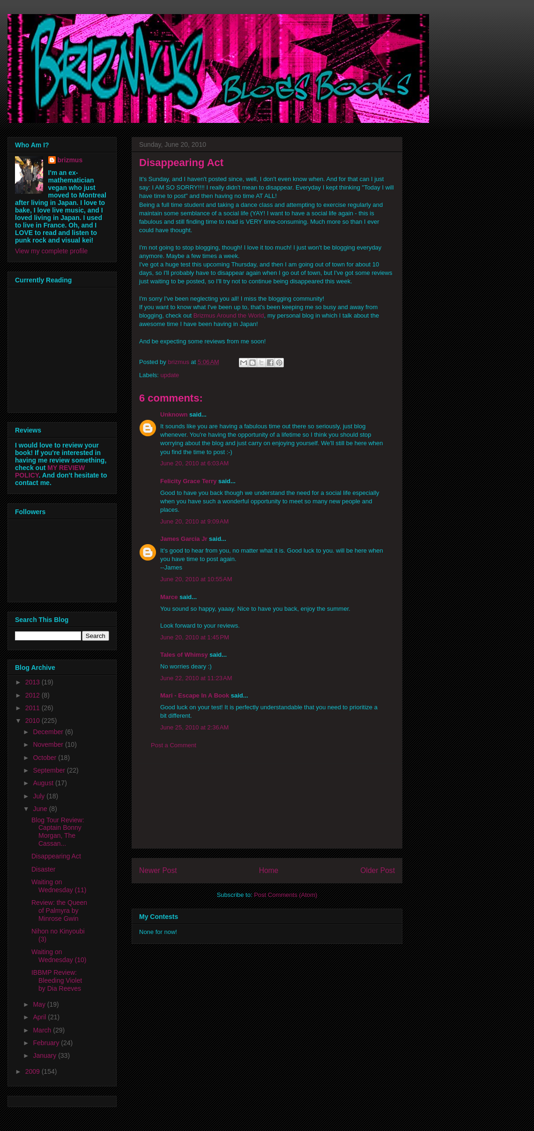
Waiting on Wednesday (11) (58, 886)
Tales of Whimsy (184, 654)
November (49, 744)
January (45, 1055)
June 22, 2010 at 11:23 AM (196, 678)
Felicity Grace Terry (188, 481)
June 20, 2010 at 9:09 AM (194, 521)
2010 (33, 720)
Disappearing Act (56, 856)
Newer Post (158, 870)
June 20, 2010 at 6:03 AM (194, 463)
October (45, 757)
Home (269, 870)
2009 (33, 1071)
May (40, 1004)
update (170, 375)
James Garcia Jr (183, 538)
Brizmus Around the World (228, 315)
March (43, 1030)
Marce (169, 596)
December (49, 732)
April (40, 1017)
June (41, 808)
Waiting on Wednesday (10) (58, 956)
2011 (33, 708)
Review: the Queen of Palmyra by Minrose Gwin (59, 910)
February (47, 1043)
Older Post (377, 870)
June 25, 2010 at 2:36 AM (194, 727)
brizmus (70, 160)
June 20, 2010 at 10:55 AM (196, 579)
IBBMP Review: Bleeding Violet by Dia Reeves (56, 980)
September (50, 770)
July (39, 796)
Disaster (43, 869)
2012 (33, 695)
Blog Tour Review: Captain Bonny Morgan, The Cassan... (57, 831)
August (44, 783)
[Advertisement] (267, 806)
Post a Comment (173, 745)
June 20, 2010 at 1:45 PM (194, 637)
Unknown (174, 414)
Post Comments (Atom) (285, 894)
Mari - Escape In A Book (194, 695)
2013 (33, 682)
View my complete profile (51, 251)
